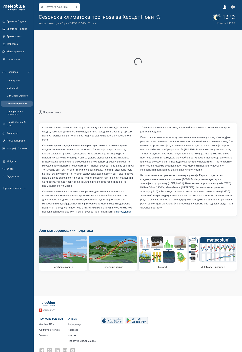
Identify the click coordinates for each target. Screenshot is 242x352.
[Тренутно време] (223, 19)
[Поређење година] (63, 253)
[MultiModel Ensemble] (213, 253)
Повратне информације (82, 340)
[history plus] (163, 253)
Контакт (72, 335)
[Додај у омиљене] (158, 16)
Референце (74, 324)
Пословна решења (51, 318)
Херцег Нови (46, 23)
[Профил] (225, 7)
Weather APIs (46, 324)
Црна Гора (61, 23)
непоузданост (124, 211)
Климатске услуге (49, 329)
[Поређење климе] (113, 253)
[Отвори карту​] (76, 7)
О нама (72, 318)
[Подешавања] (233, 7)
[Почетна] (13, 7)
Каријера (73, 329)
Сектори (43, 335)
